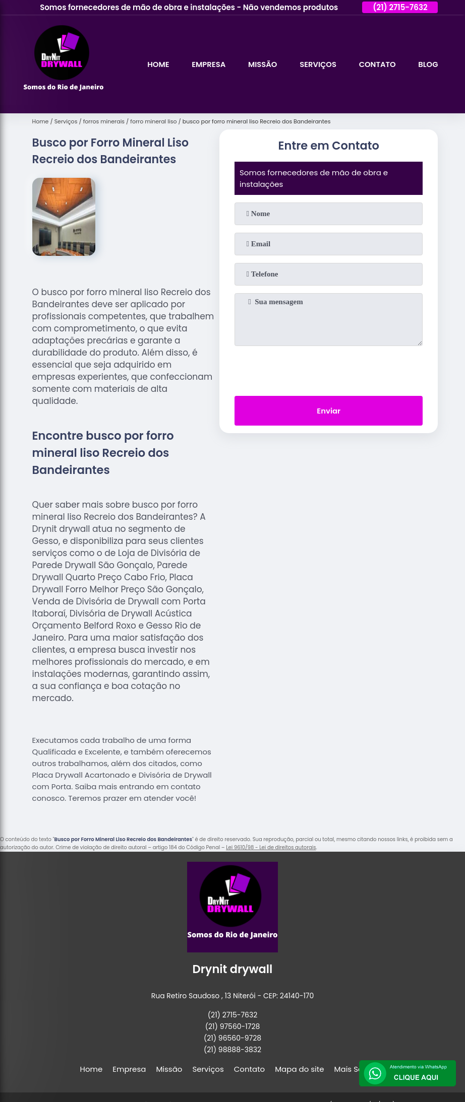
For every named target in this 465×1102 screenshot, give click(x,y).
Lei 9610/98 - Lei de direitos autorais (271, 847)
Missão (260, 64)
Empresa (206, 64)
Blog (428, 64)
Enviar (328, 411)
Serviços (316, 64)
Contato (376, 64)
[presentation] (328, 368)
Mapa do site (299, 1069)
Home (155, 64)
